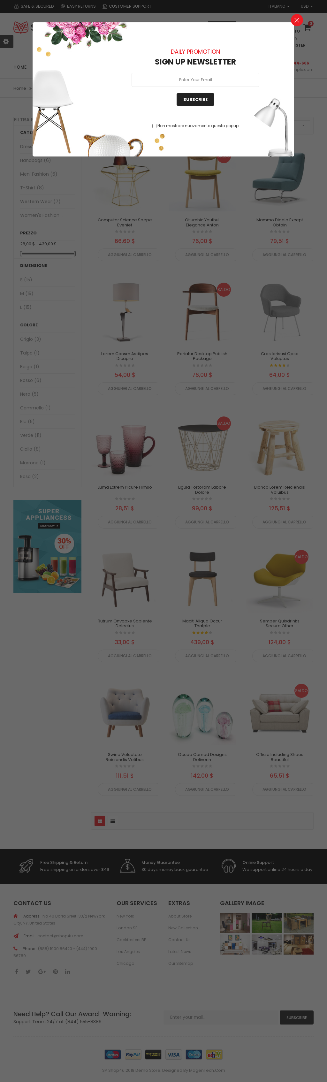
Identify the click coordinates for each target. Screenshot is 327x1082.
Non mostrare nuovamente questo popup (198, 125)
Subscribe (195, 99)
